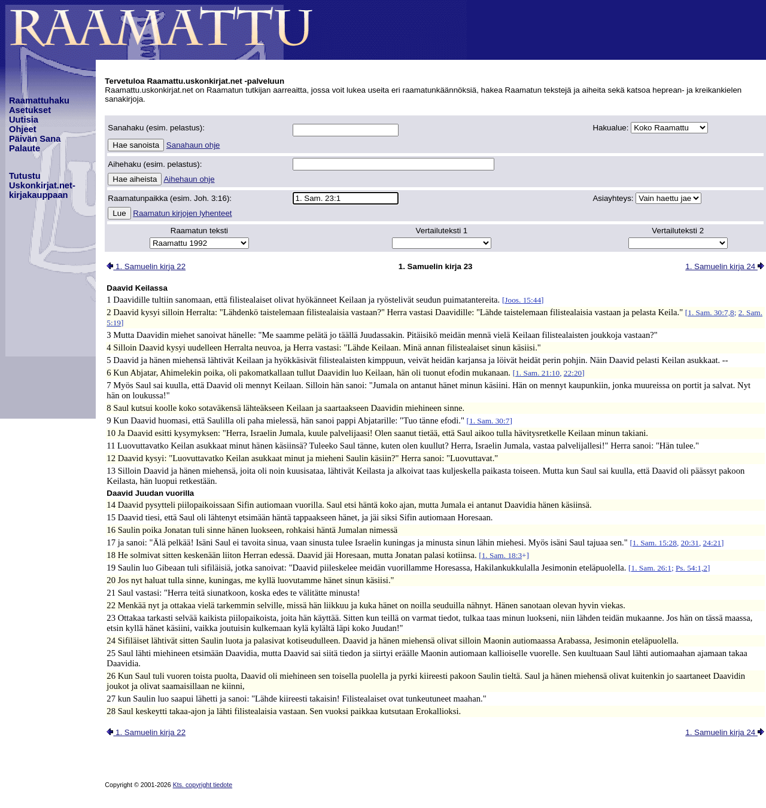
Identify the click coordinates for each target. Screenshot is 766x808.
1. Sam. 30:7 (489, 420)
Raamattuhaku (39, 100)
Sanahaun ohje (193, 145)
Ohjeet (23, 129)
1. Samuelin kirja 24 (724, 266)
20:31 (690, 542)
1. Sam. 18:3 (502, 555)
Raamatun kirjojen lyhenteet (182, 213)
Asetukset (30, 110)
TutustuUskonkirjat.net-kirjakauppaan (42, 185)
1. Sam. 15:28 (655, 542)
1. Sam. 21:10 (537, 372)
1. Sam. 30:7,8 (711, 312)
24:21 (712, 542)
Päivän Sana (34, 139)
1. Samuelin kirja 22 (146, 266)
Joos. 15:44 (522, 299)
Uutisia (23, 119)
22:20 (573, 372)
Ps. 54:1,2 (691, 567)
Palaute (24, 148)
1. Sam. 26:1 (651, 567)
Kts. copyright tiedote (203, 784)
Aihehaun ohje (188, 179)
